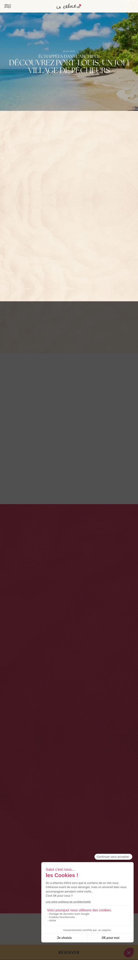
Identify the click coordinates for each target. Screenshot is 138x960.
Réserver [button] (69, 952)
